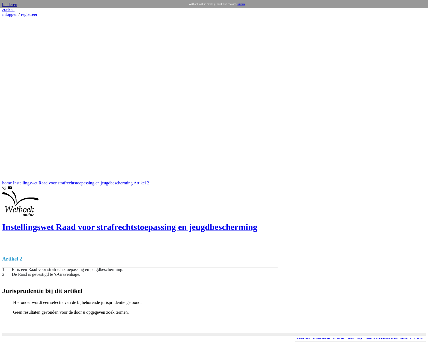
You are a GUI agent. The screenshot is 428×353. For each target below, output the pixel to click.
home (7, 183)
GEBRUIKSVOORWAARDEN (381, 338)
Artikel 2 (141, 183)
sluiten (241, 3)
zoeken (8, 9)
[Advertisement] (18, 99)
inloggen (9, 14)
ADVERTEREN (321, 338)
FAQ (359, 338)
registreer (29, 14)
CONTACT (420, 338)
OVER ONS (303, 338)
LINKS (350, 338)
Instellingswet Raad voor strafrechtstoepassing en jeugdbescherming (73, 183)
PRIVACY (405, 338)
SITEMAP (338, 338)
